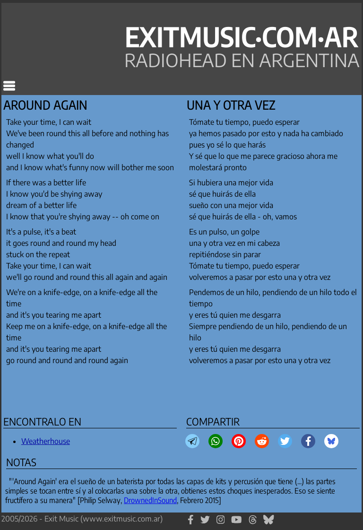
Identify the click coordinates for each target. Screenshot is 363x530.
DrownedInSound (150, 500)
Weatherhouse (45, 441)
